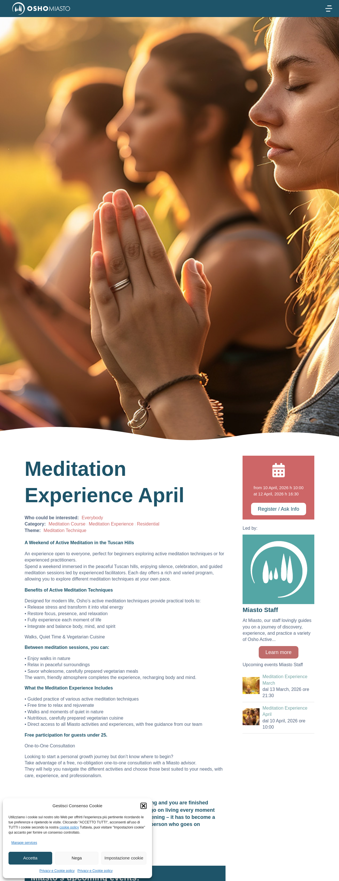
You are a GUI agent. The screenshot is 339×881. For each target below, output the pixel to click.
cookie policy (69, 827)
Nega (77, 857)
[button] (143, 806)
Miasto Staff (260, 609)
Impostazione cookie (123, 857)
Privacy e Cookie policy (57, 871)
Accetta (30, 857)
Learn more (279, 652)
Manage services (24, 843)
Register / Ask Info (278, 509)
